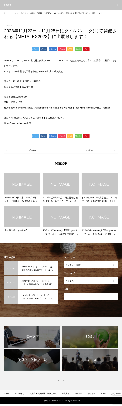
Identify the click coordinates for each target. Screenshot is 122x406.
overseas (79, 393)
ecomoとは (20, 393)
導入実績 (65, 393)
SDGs (103, 393)
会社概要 (91, 393)
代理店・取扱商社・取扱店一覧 (43, 393)
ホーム (7, 393)
